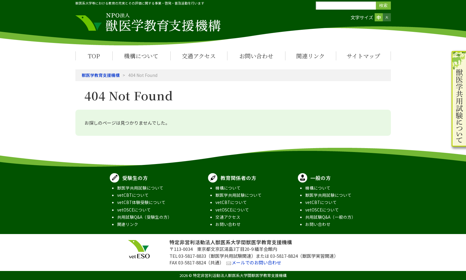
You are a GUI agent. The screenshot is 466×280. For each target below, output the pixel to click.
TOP (94, 56)
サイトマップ (363, 56)
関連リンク (310, 56)
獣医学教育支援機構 (101, 75)
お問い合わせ (256, 56)
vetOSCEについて (134, 210)
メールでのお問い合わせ (256, 262)
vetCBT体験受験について (141, 202)
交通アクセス (199, 56)
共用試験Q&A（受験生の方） (144, 217)
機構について (141, 56)
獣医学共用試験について (140, 188)
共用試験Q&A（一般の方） (330, 217)
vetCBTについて (133, 195)
